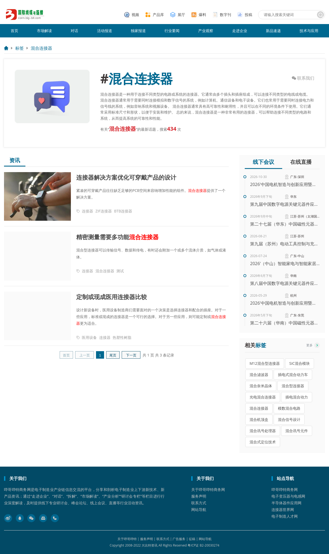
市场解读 (44, 30)
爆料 (202, 14)
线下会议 (263, 162)
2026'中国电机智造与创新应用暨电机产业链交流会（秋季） (285, 184)
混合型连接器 (293, 385)
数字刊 (225, 14)
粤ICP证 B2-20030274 (203, 545)
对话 (74, 30)
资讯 (14, 160)
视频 (135, 14)
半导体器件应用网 (286, 502)
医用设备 (89, 337)
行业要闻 (171, 30)
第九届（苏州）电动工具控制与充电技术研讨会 (285, 244)
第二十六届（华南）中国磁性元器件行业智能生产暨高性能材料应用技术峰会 (285, 323)
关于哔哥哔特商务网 (208, 489)
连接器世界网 (282, 509)
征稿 (192, 539)
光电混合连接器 (263, 397)
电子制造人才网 (284, 516)
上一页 (84, 355)
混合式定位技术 (263, 441)
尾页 (112, 355)
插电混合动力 (296, 397)
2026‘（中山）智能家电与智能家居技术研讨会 (285, 263)
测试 (120, 270)
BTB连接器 (123, 211)
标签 (19, 48)
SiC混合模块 (299, 363)
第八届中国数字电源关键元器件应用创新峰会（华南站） (285, 283)
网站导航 (198, 509)
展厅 (181, 14)
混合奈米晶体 (261, 385)
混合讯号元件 (296, 430)
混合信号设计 (289, 419)
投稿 (248, 14)
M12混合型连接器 (265, 363)
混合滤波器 (259, 374)
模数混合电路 (289, 408)
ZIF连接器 (103, 211)
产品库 (158, 14)
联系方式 (198, 502)
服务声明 (198, 496)
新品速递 (273, 30)
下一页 (131, 355)
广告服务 (179, 539)
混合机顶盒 (259, 419)
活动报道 (104, 30)
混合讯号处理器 (263, 430)
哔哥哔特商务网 (284, 489)
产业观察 (205, 30)
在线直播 (301, 162)
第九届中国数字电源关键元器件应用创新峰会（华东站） (285, 204)
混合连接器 (41, 48)
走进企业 (239, 30)
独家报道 (138, 30)
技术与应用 (309, 30)
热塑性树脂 (122, 337)
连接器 (87, 211)
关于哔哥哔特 (127, 539)
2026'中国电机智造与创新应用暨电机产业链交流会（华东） (285, 303)
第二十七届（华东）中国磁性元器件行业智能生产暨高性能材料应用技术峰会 (285, 224)
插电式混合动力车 (293, 374)
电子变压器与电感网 (288, 496)
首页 (14, 30)
